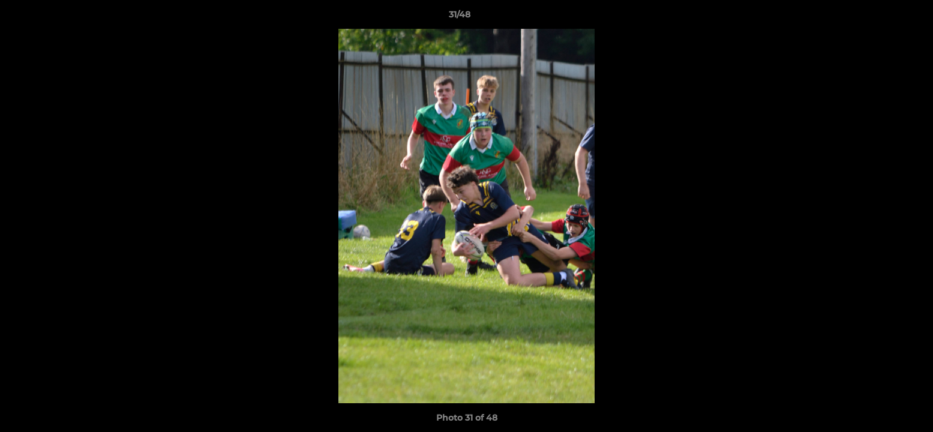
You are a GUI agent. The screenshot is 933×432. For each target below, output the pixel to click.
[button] (882, 17)
